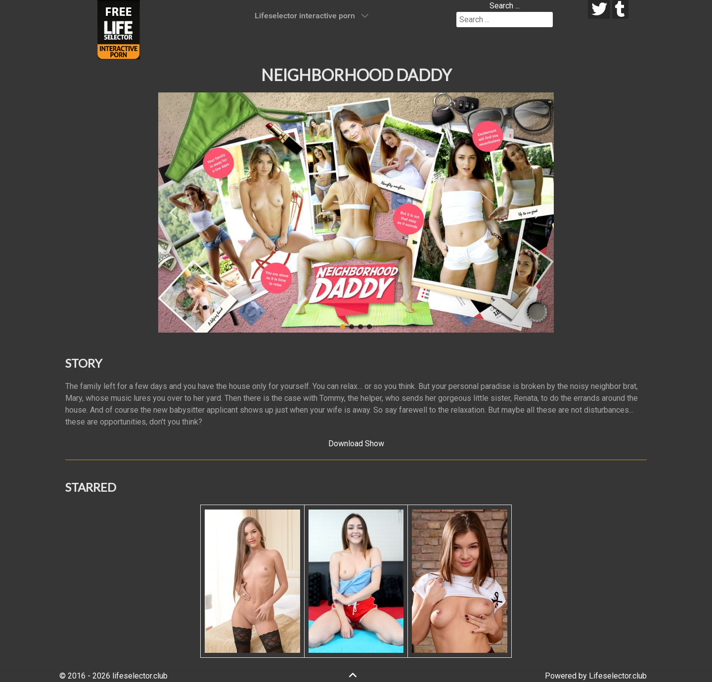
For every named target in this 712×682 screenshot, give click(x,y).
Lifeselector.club (618, 676)
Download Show (356, 443)
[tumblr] (620, 9)
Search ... (505, 5)
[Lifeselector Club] (118, 29)
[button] (173, 212)
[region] (356, 212)
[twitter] (599, 9)
